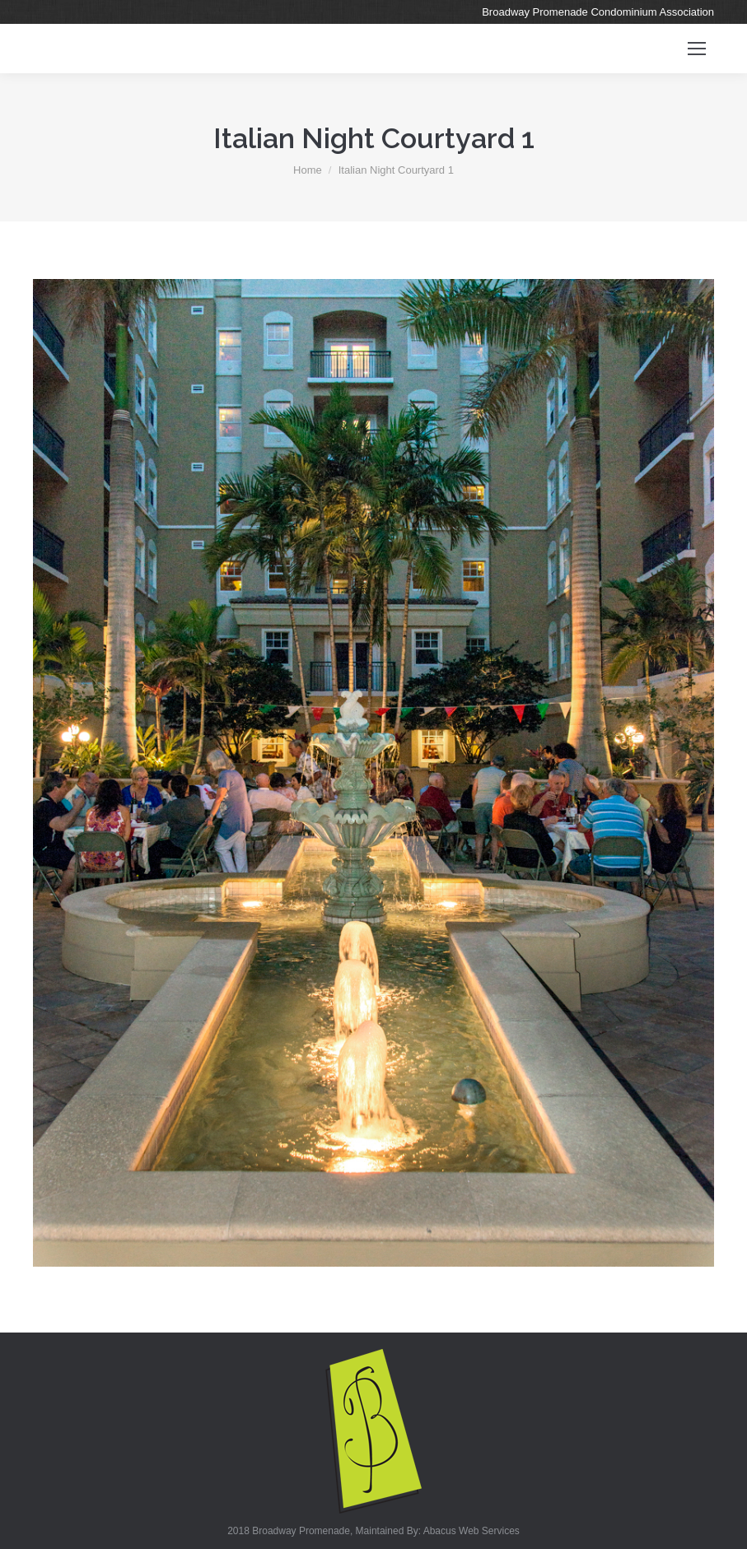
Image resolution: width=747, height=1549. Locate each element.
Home (307, 170)
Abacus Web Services (471, 1531)
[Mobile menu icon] (696, 48)
